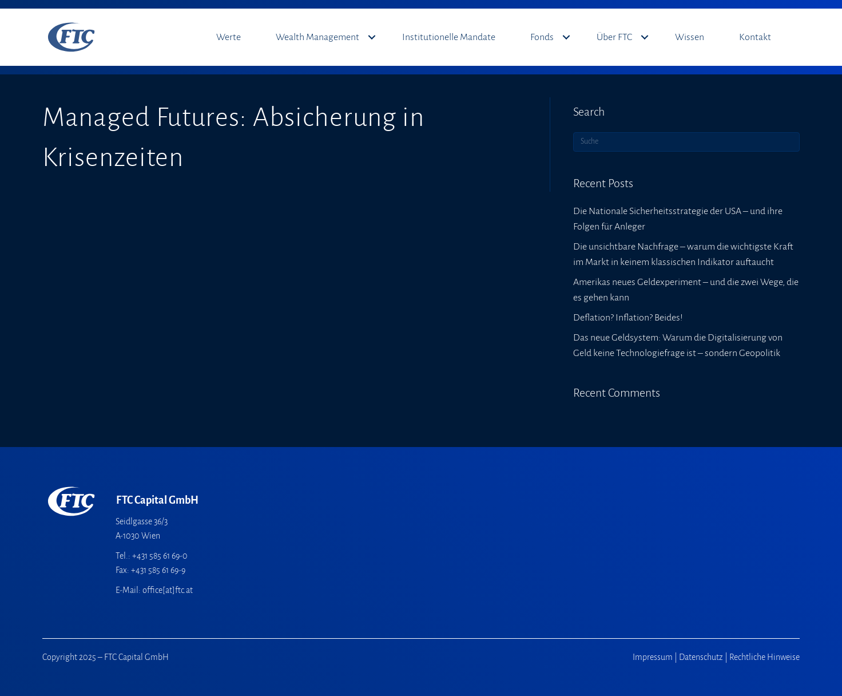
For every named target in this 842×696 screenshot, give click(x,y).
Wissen (689, 37)
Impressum (653, 657)
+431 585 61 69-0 (160, 555)
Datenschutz (701, 657)
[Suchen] (686, 142)
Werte (228, 37)
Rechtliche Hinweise (764, 657)
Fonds (542, 37)
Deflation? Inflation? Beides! (628, 318)
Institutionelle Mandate (448, 37)
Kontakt (755, 37)
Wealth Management (317, 37)
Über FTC (614, 37)
